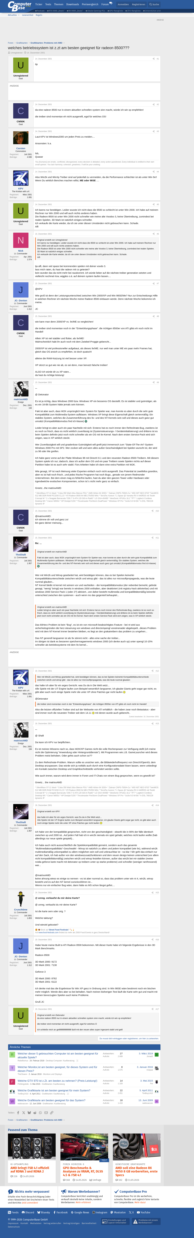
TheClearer (22, 1074)
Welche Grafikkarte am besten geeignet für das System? (51, 1100)
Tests (48, 4)
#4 (158, 172)
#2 (158, 104)
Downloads (72, 4)
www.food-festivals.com (48, 932)
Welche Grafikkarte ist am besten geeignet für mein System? (54, 1090)
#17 (157, 1009)
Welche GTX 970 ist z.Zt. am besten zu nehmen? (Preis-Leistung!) (57, 1080)
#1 (158, 59)
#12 (157, 671)
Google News (81, 1212)
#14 (157, 805)
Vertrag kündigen (71, 1223)
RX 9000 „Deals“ (76, 10)
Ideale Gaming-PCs (96, 10)
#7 (158, 283)
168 (66, 1180)
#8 (158, 316)
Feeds (15, 1212)
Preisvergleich (90, 4)
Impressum (13, 1223)
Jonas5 (150, 1056)
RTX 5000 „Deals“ (56, 10)
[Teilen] (154, 59)
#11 (157, 538)
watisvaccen (23, 1104)
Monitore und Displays (52, 1074)
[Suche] (154, 4)
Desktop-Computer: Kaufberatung (60, 1061)
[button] (19, 15)
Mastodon (120, 1212)
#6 (158, 234)
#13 (157, 723)
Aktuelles (12, 15)
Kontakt (24, 1223)
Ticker (38, 4)
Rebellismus (23, 1061)
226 (14, 1176)
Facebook (62, 1212)
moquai (150, 1070)
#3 (158, 131)
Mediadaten (36, 1223)
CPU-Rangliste (134, 10)
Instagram (101, 1212)
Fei (151, 1083)
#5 (158, 204)
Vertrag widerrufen (52, 1223)
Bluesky (45, 1212)
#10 (157, 511)
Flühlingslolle (23, 1084)
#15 (157, 892)
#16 (157, 940)
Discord (29, 1212)
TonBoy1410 (23, 1094)
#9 (158, 382)
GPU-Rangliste (116, 10)
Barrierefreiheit (89, 1223)
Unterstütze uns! (153, 10)
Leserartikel (27, 15)
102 (119, 1180)
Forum (105, 4)
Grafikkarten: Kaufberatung (53, 1084)
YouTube (145, 1212)
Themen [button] (58, 4)
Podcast (41, 10)
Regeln (39, 15)
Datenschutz (14, 1226)
